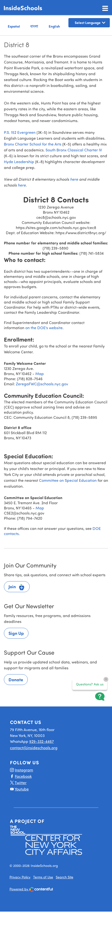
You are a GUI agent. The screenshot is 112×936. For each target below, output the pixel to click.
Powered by (31, 889)
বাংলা (34, 26)
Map (39, 373)
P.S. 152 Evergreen (20, 132)
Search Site (64, 877)
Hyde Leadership (19, 161)
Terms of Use (43, 877)
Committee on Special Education (68, 480)
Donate (16, 680)
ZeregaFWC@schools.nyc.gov (42, 383)
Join (17, 587)
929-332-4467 (41, 741)
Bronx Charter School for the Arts (32, 144)
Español (14, 26)
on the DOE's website (44, 327)
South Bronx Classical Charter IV (74, 149)
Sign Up (16, 633)
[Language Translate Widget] (89, 23)
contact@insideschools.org (33, 747)
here (74, 179)
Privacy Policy (19, 877)
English (54, 26)
